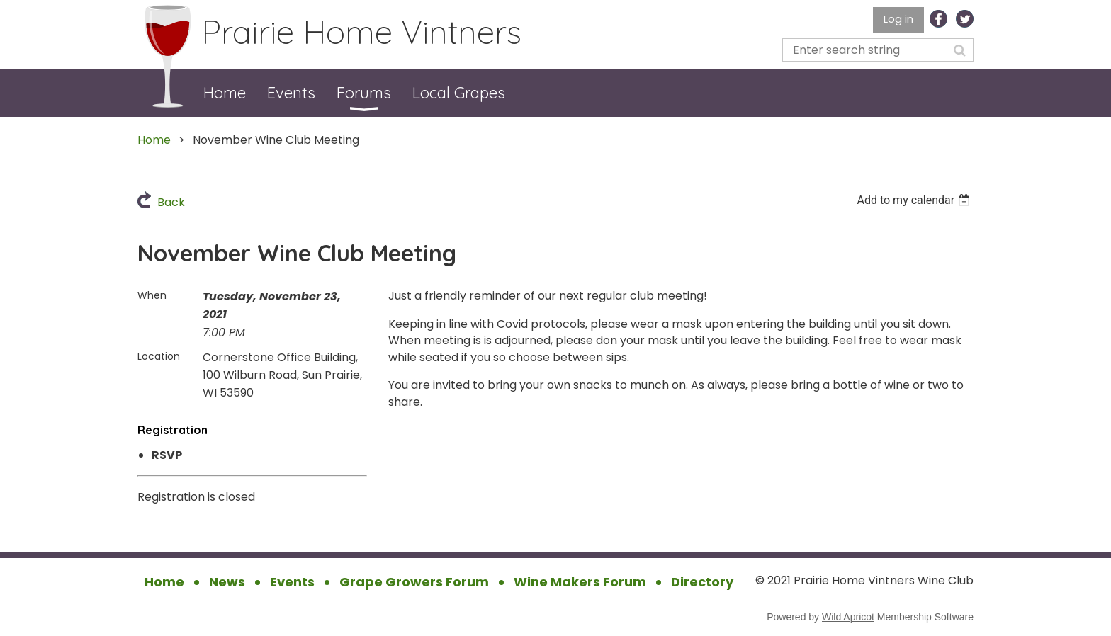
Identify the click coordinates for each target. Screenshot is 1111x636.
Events (292, 582)
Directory (702, 582)
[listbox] (915, 200)
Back (171, 202)
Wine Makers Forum (580, 582)
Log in (898, 18)
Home (154, 140)
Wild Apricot (848, 617)
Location (158, 356)
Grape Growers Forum (414, 582)
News (227, 582)
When (152, 295)
